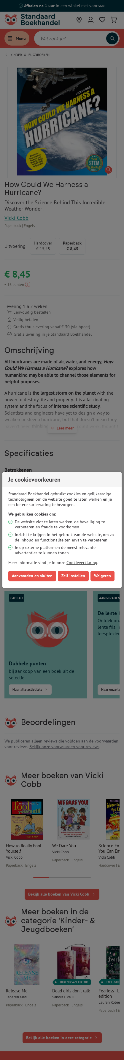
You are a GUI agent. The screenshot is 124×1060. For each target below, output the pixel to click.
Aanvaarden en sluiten (32, 575)
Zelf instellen (73, 575)
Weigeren (102, 575)
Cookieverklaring (81, 562)
